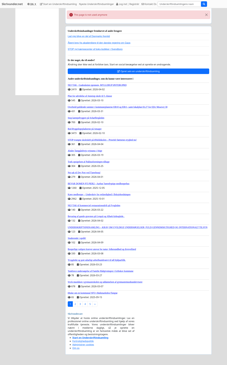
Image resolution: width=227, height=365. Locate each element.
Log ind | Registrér (127, 4)
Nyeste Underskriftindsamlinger (96, 4)
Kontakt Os (149, 4)
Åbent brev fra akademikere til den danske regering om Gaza (99, 43)
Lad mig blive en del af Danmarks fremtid (89, 36)
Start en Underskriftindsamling (58, 4)
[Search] (179, 4)
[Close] (206, 15)
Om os (75, 348)
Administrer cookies (83, 344)
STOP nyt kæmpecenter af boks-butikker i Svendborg (95, 49)
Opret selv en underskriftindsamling (138, 71)
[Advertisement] (37, 51)
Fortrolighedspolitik (83, 341)
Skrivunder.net (12, 4)
